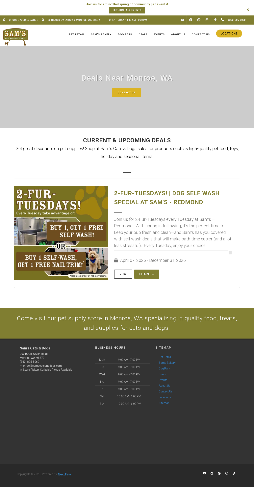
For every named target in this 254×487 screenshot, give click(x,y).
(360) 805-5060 (29, 361)
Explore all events (127, 10)
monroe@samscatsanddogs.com (41, 365)
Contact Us (126, 92)
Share (146, 274)
